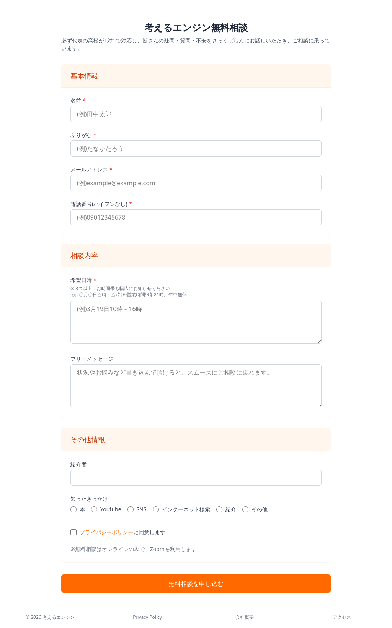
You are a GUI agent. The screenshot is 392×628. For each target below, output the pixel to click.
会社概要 (244, 617)
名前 (78, 100)
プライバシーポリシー (106, 532)
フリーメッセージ (91, 358)
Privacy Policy (147, 617)
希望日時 (83, 280)
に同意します (122, 532)
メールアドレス (91, 169)
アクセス (342, 617)
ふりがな (83, 135)
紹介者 (78, 464)
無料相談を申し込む (196, 583)
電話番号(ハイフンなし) (101, 203)
